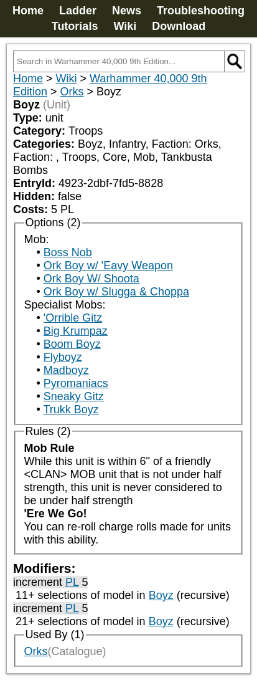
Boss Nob (68, 252)
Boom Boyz (72, 344)
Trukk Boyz (70, 409)
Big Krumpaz (76, 331)
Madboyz (66, 370)
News (126, 10)
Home (28, 10)
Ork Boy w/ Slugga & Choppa (116, 291)
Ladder (77, 10)
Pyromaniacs (76, 383)
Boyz (161, 595)
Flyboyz (63, 357)
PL (71, 582)
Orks (72, 91)
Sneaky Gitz (74, 396)
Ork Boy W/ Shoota (91, 278)
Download (178, 26)
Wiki (124, 26)
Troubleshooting (201, 10)
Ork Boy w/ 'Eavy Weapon (108, 265)
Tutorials (75, 26)
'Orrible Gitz (73, 318)
